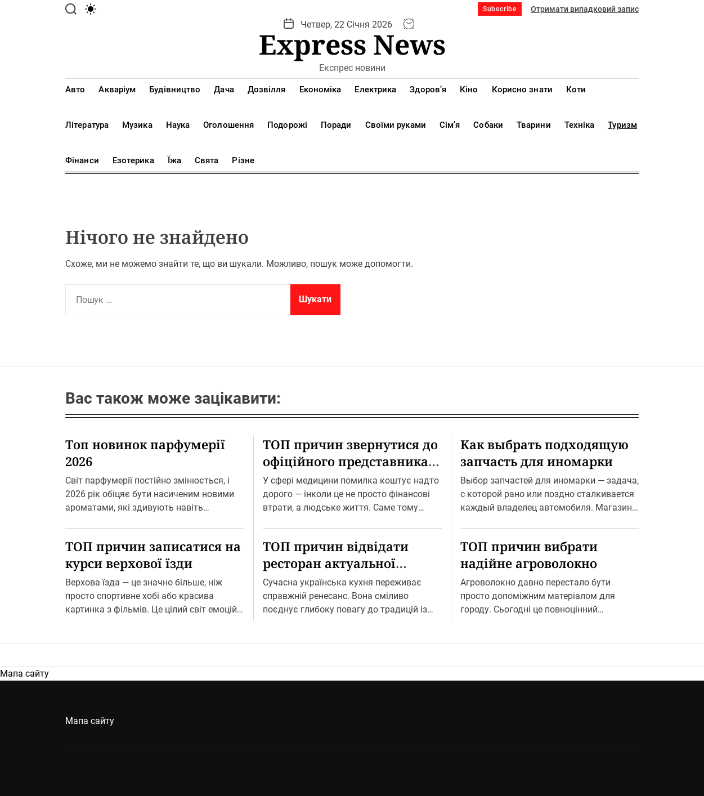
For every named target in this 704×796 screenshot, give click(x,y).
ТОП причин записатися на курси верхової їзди (153, 554)
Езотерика (133, 160)
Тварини (534, 125)
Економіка (320, 89)
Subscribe (500, 9)
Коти (576, 89)
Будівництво (174, 89)
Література (87, 125)
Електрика (375, 89)
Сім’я (450, 125)
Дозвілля (267, 89)
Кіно (469, 89)
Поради (336, 125)
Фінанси (82, 160)
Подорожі (287, 125)
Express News (352, 44)
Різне (243, 160)
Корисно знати (522, 89)
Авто (75, 89)
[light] (90, 9)
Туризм (622, 125)
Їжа (174, 160)
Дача (224, 89)
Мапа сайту (24, 673)
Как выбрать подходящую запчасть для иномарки (544, 452)
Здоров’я (428, 89)
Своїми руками (395, 125)
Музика (137, 125)
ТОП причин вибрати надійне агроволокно (529, 554)
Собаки (488, 125)
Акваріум (117, 89)
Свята (207, 160)
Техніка (579, 125)
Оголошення (228, 125)
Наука (178, 125)
